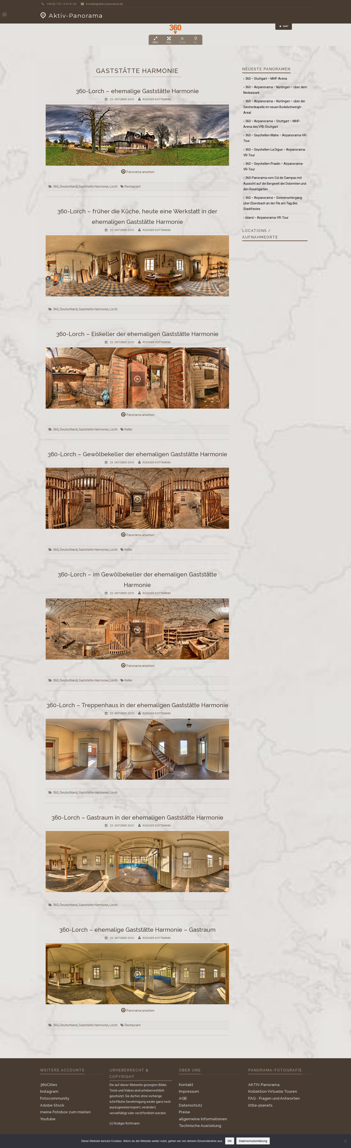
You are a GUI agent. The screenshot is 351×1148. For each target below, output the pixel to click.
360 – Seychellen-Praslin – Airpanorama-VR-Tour (273, 166)
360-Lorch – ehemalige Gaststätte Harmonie (137, 91)
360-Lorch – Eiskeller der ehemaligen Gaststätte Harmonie (137, 334)
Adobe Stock (52, 1105)
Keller (129, 429)
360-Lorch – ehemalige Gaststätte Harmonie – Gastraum (137, 929)
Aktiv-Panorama (71, 15)
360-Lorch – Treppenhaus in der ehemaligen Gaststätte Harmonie (137, 705)
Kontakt (186, 1084)
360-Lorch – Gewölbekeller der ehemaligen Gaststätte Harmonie (137, 454)
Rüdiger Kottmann (157, 99)
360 (55, 186)
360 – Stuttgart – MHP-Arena (266, 78)
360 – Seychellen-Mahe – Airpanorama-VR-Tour (275, 138)
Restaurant (133, 186)
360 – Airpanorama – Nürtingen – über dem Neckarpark (275, 89)
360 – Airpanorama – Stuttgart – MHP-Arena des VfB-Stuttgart (271, 124)
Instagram (49, 1091)
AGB (183, 1098)
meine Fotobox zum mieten (65, 1112)
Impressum (189, 1091)
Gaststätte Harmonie (93, 186)
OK (230, 1141)
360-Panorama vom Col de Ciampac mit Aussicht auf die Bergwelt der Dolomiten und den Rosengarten (274, 183)
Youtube (48, 1119)
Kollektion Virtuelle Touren (272, 1091)
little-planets (260, 1105)
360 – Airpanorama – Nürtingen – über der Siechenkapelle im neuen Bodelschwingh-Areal (274, 106)
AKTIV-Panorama (264, 1084)
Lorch (114, 186)
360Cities (48, 1084)
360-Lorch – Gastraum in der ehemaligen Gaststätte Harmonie (137, 817)
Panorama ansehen (137, 171)
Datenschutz (190, 1105)
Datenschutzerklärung (253, 1141)
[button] (175, 29)
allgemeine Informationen (203, 1119)
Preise (184, 1112)
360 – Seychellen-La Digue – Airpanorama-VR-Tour (274, 152)
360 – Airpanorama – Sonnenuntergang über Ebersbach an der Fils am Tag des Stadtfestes (272, 203)
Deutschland (68, 186)
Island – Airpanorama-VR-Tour (267, 217)
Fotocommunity (54, 1098)
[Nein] (345, 1141)
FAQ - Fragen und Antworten (274, 1098)
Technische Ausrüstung (200, 1125)
